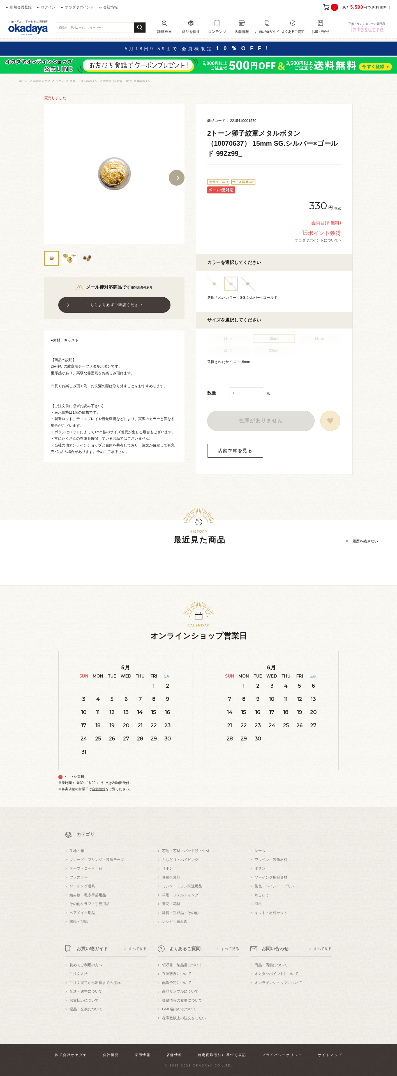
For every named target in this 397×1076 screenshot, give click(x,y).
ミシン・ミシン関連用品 (182, 886)
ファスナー (79, 877)
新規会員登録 (21, 7)
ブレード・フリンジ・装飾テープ (97, 860)
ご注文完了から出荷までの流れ (95, 983)
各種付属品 (171, 877)
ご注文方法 (79, 974)
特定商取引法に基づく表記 (222, 1055)
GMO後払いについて (179, 1009)
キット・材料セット (271, 913)
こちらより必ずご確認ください (114, 305)
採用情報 (143, 1055)
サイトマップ (330, 1055)
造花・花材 (171, 904)
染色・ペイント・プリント (276, 886)
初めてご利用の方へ (86, 965)
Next (176, 178)
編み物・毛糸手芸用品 (88, 895)
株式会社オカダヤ (71, 1055)
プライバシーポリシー (282, 1055)
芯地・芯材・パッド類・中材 (185, 851)
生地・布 (77, 851)
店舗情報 (98, 789)
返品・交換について (86, 1009)
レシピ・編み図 (175, 921)
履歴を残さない (365, 541)
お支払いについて (84, 1000)
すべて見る (137, 949)
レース (260, 851)
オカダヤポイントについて (276, 974)
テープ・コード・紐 (86, 868)
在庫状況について (176, 974)
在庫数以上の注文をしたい (184, 1018)
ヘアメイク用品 (82, 913)
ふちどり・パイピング (180, 860)
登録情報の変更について (182, 1000)
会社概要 (111, 1055)
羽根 (258, 904)
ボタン (260, 868)
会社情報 (110, 7)
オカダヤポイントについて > (318, 240)
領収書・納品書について (182, 965)
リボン (167, 868)
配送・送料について (86, 991)
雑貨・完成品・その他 (180, 913)
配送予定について (176, 983)
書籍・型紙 (79, 921)
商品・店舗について (271, 965)
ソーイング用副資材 (271, 877)
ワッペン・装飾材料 (271, 860)
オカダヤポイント (79, 7)
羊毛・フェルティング (180, 895)
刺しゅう (262, 895)
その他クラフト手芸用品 (90, 904)
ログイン (48, 7)
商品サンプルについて (180, 991)
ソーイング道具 (82, 886)
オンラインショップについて (278, 983)
